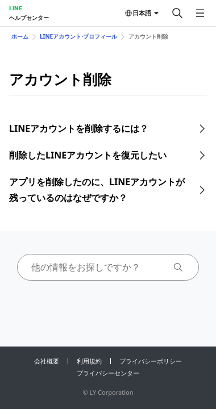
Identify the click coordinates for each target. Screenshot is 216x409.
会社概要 (46, 361)
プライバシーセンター (108, 373)
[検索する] (177, 13)
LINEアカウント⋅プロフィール (78, 36)
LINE (15, 8)
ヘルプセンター (29, 18)
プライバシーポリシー (150, 361)
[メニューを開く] (200, 13)
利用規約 (89, 361)
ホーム (19, 36)
